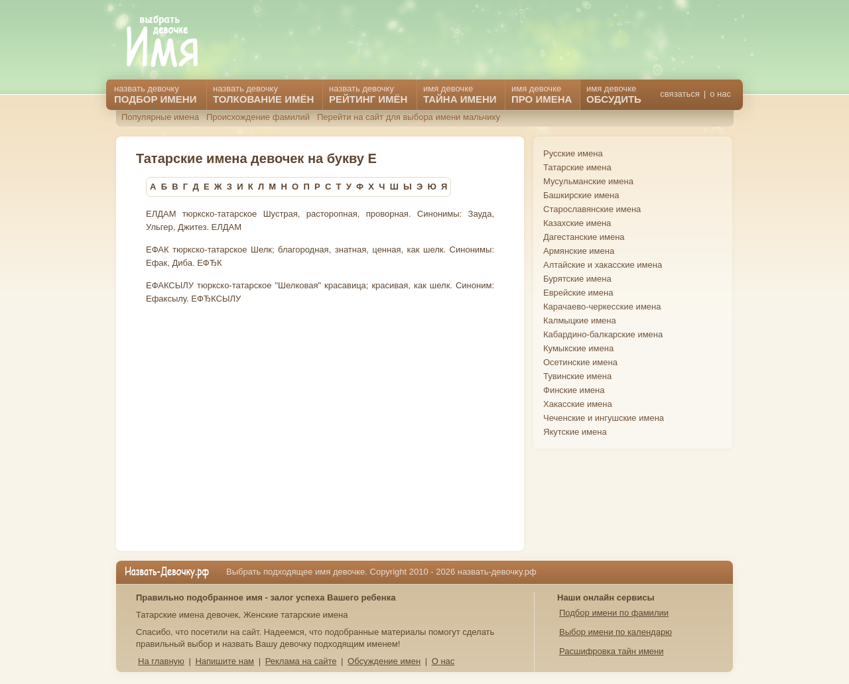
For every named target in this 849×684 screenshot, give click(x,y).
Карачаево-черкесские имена (602, 307)
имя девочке (613, 94)
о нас (720, 94)
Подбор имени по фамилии (614, 613)
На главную (161, 661)
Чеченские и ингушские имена (603, 418)
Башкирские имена (581, 195)
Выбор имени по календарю (615, 632)
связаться (679, 94)
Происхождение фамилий (258, 117)
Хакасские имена (577, 404)
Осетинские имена (580, 362)
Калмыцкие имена (579, 320)
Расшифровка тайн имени (611, 651)
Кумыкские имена (578, 348)
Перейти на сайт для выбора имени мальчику (408, 117)
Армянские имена (578, 251)
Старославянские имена (592, 209)
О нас (443, 661)
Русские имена (573, 153)
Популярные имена (160, 117)
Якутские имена (575, 432)
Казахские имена (577, 223)
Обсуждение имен (384, 661)
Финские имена (573, 390)
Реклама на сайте (301, 661)
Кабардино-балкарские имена (603, 334)
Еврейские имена (578, 293)
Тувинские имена (577, 376)
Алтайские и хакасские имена (602, 265)
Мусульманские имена (588, 181)
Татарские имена (577, 167)
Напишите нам (224, 661)
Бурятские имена (577, 279)
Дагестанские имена (584, 237)
